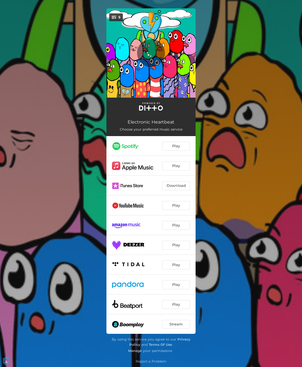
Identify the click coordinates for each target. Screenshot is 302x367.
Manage (135, 351)
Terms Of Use (160, 344)
